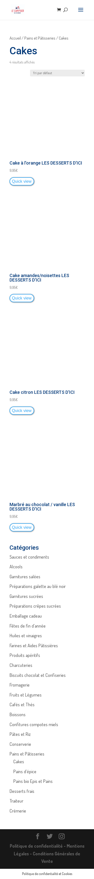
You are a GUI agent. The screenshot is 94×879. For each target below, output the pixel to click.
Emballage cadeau (26, 616)
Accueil (15, 38)
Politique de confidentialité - (38, 846)
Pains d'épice (24, 771)
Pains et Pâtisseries (39, 38)
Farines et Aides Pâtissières (34, 645)
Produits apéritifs (25, 655)
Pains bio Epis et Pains (33, 781)
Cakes (18, 761)
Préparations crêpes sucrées (35, 606)
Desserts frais (22, 791)
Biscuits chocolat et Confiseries (38, 675)
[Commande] (57, 73)
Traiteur (16, 801)
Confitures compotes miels (34, 724)
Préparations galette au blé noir (38, 586)
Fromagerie (20, 685)
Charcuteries (21, 665)
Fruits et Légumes (26, 695)
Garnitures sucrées (26, 596)
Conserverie (20, 744)
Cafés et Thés (22, 704)
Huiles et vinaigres (26, 635)
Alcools (16, 566)
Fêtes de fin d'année (28, 626)
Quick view (22, 181)
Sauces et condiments (29, 557)
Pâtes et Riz (20, 734)
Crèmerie (18, 811)
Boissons (18, 714)
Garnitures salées (25, 576)
